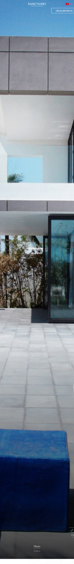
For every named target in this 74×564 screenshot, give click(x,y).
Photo (37, 546)
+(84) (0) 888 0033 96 (64, 10)
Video (37, 550)
